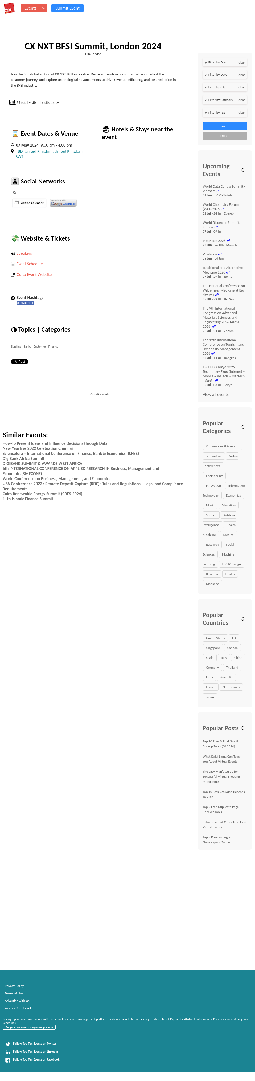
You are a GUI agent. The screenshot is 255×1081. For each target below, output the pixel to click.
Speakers (21, 253)
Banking (16, 346)
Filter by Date (217, 74)
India (209, 677)
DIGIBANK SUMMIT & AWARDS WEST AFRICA (42, 463)
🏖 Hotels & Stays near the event (137, 133)
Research (212, 544)
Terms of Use (14, 993)
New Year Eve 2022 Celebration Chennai (38, 448)
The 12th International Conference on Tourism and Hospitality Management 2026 (223, 347)
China (238, 658)
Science (211, 515)
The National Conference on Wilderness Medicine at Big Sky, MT (224, 290)
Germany (212, 667)
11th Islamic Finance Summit (28, 498)
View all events (216, 394)
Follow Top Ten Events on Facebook (32, 1060)
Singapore (213, 648)
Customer (40, 346)
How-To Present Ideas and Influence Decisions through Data (55, 443)
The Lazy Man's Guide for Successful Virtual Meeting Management (221, 777)
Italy (224, 658)
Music (210, 505)
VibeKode (210, 254)
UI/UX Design (231, 564)
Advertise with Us (17, 1001)
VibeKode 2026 (214, 240)
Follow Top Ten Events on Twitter (30, 1044)
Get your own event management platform (29, 1027)
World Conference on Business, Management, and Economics (56, 478)
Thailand (232, 667)
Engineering (214, 476)
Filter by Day (217, 62)
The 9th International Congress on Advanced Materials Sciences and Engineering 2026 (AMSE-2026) (222, 317)
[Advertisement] (127, 408)
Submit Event (67, 8)
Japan (210, 697)
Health (230, 574)
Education (229, 505)
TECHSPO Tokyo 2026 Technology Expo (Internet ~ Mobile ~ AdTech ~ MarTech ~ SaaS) (224, 374)
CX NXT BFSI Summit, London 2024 (93, 46)
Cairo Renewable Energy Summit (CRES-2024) (42, 493)
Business (212, 574)
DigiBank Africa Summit (23, 458)
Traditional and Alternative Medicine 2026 (223, 270)
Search (224, 126)
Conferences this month (223, 446)
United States (215, 638)
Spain (210, 658)
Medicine (212, 584)
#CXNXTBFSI (25, 303)
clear (241, 63)
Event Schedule (27, 263)
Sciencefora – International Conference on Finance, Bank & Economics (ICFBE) (71, 453)
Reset (224, 136)
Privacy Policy (14, 986)
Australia (226, 677)
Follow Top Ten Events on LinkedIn (31, 1052)
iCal (29, 203)
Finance (53, 346)
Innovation (213, 486)
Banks (27, 346)
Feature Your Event (18, 1008)
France (210, 687)
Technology (214, 456)
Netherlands (231, 687)
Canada (232, 648)
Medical (228, 535)
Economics (233, 495)
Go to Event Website (31, 274)
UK (234, 638)
